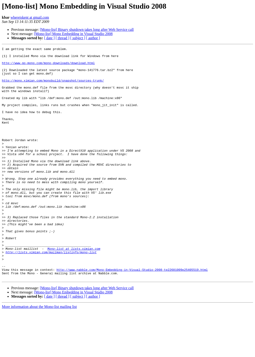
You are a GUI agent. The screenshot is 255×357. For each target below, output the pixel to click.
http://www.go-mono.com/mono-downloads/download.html (48, 66)
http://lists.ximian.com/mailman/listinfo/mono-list (51, 293)
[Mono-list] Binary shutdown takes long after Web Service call (87, 30)
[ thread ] (62, 38)
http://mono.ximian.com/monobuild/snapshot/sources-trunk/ (53, 87)
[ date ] (49, 38)
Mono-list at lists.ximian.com (73, 289)
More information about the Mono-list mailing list (39, 353)
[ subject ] (77, 38)
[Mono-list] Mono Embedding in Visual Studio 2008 (73, 34)
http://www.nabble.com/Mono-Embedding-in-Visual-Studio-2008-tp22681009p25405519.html (132, 314)
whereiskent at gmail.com (30, 17)
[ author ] (93, 38)
